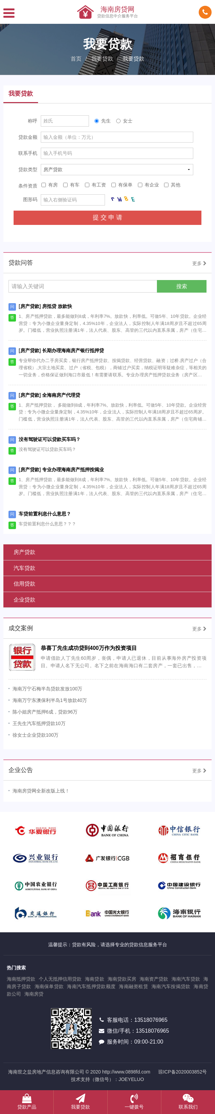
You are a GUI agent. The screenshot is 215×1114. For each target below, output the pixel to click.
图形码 (30, 199)
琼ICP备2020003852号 (182, 1072)
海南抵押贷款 (21, 979)
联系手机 (27, 153)
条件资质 (27, 186)
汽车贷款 (24, 568)
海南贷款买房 (122, 979)
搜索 (181, 286)
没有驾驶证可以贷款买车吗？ (49, 439)
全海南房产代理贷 (61, 395)
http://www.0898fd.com (126, 1072)
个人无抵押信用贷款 (60, 979)
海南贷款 (94, 979)
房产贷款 (29, 306)
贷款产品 (26, 1102)
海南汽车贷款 (186, 979)
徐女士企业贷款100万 (35, 735)
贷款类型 (27, 169)
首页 (76, 59)
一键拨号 (134, 1102)
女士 (124, 121)
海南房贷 (33, 994)
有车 (71, 184)
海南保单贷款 (49, 986)
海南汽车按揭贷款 (170, 986)
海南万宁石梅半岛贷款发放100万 (47, 688)
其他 (172, 184)
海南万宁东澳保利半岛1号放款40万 (50, 700)
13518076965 (150, 1020)
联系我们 (188, 1102)
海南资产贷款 (154, 979)
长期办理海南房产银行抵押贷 (73, 350)
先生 (102, 121)
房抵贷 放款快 (57, 306)
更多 (199, 263)
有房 (49, 184)
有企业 (148, 184)
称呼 (32, 121)
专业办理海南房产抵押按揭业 (73, 469)
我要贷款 (102, 59)
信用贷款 (24, 584)
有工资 (95, 184)
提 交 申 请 (107, 217)
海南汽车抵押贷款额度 (91, 986)
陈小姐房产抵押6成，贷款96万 (45, 712)
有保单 (121, 184)
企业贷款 (24, 600)
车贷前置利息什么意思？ (45, 514)
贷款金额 (27, 137)
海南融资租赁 (133, 986)
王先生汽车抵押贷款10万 (39, 723)
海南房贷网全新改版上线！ (41, 790)
